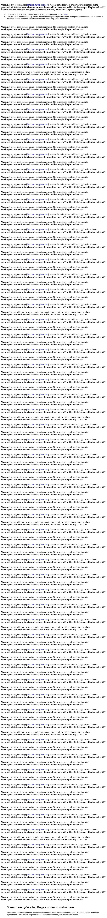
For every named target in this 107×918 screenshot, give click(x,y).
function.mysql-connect (37, 5)
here (66, 14)
